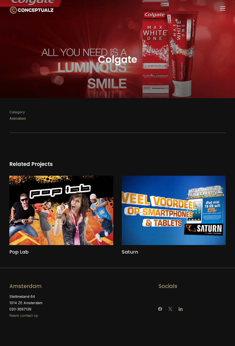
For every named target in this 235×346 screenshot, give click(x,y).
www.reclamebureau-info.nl (182, 296)
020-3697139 (20, 309)
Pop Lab (19, 252)
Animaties (17, 118)
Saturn (130, 252)
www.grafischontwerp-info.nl (183, 303)
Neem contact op (23, 315)
